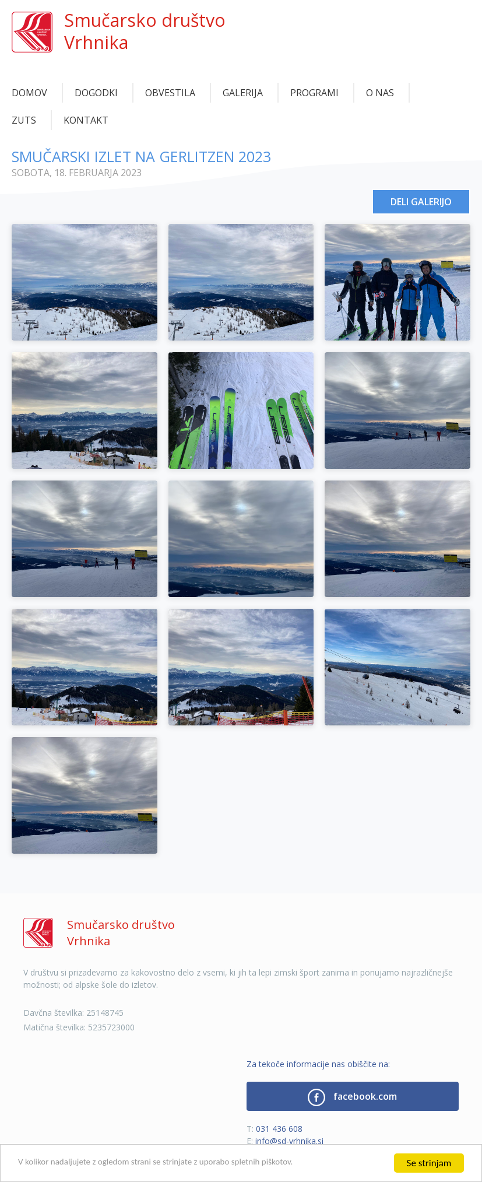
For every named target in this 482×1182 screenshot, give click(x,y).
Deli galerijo (421, 201)
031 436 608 (279, 1128)
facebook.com (352, 1097)
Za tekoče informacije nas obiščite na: (318, 1063)
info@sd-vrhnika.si (289, 1140)
